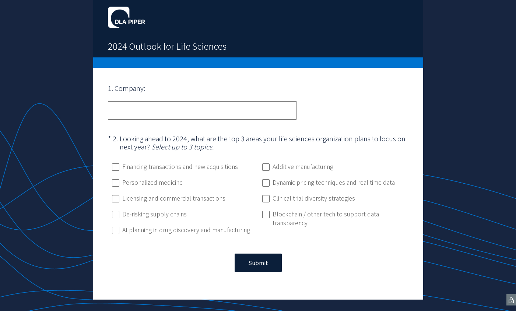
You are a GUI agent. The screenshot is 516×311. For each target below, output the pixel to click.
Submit (258, 262)
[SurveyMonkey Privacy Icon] (511, 300)
